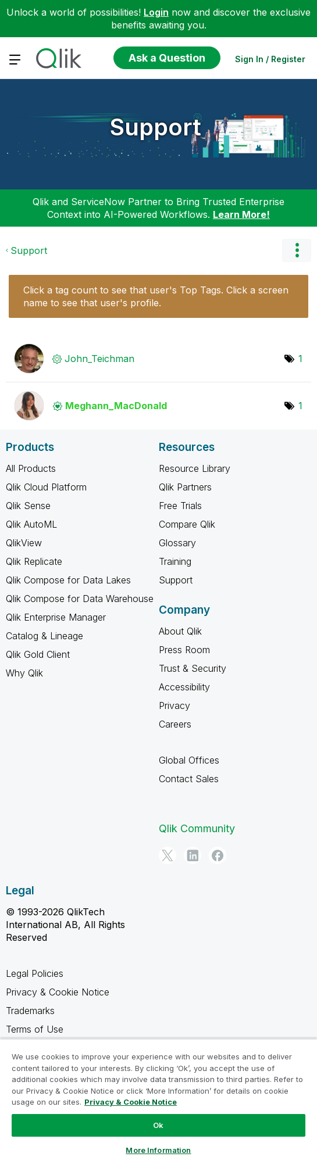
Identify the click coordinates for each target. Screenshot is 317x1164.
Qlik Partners (185, 487)
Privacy (174, 705)
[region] (158, 1101)
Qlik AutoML (31, 524)
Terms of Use (34, 1029)
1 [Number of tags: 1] (300, 358)
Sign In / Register (270, 59)
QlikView (24, 543)
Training (175, 561)
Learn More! (241, 214)
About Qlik (180, 631)
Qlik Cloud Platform (46, 487)
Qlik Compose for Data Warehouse (80, 598)
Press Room (184, 650)
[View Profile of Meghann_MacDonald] (116, 405)
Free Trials (180, 505)
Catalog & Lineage (44, 636)
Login (156, 12)
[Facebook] (217, 855)
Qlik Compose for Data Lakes (68, 580)
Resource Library (194, 468)
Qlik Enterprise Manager (56, 617)
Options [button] (296, 250)
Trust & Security (192, 668)
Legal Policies (34, 973)
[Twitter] (167, 855)
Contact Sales (189, 779)
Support (155, 126)
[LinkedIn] (192, 855)
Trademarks (30, 1010)
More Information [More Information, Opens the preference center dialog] (158, 1150)
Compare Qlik (187, 524)
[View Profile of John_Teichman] (99, 358)
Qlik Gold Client (38, 654)
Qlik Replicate (34, 561)
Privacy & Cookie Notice (57, 992)
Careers (175, 724)
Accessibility (184, 687)
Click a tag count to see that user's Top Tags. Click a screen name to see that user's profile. (155, 296)
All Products (31, 468)
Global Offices (189, 760)
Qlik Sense (28, 505)
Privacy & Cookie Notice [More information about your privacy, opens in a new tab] (130, 1101)
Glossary (177, 543)
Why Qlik (24, 673)
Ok (158, 1125)
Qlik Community (197, 828)
